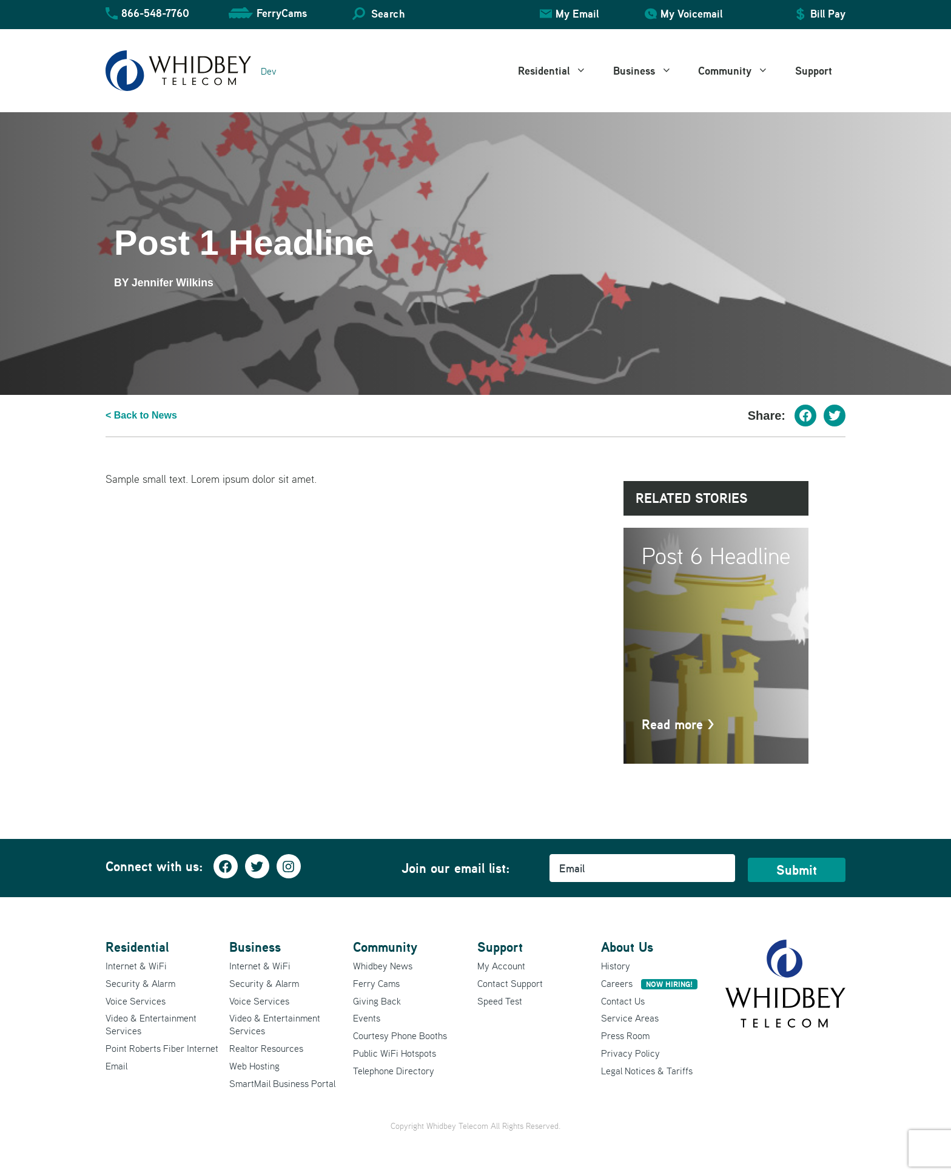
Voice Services (136, 1001)
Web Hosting (254, 1066)
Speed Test (499, 1001)
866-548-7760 (155, 13)
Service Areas (630, 1018)
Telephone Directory (393, 1071)
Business (649, 71)
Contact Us (623, 1001)
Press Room (625, 1035)
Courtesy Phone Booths (400, 1035)
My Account (501, 966)
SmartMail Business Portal (282, 1083)
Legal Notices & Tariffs (647, 1071)
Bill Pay (827, 13)
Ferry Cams (376, 983)
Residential (559, 71)
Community (740, 71)
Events (366, 1018)
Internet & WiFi (136, 966)
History (615, 966)
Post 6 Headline (716, 555)
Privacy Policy (630, 1053)
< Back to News (141, 415)
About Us (627, 947)
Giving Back (377, 1001)
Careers (649, 983)
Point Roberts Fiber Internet (162, 1048)
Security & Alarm (140, 983)
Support (813, 70)
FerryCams (282, 13)
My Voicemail (691, 13)
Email (116, 1066)
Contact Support (510, 983)
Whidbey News (382, 966)
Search (388, 13)
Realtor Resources (266, 1048)
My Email (577, 13)
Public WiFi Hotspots (394, 1053)
